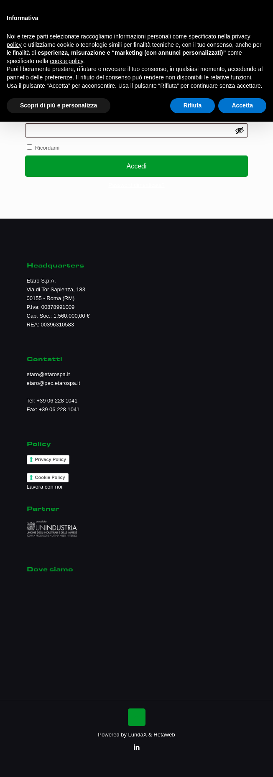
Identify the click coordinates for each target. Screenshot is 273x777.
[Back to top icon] (136, 717)
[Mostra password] (239, 130)
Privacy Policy (50, 459)
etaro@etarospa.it (48, 374)
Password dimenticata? (136, 185)
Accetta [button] (242, 105)
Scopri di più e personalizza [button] (58, 105)
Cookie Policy (50, 477)
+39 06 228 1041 (56, 400)
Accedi (136, 166)
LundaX (137, 734)
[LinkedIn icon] (136, 747)
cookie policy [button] (66, 61)
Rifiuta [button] (193, 105)
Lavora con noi (44, 487)
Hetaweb (164, 734)
